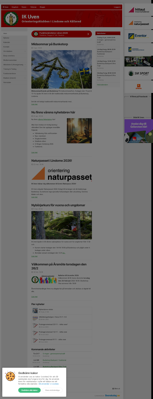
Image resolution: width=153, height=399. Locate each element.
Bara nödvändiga (52, 390)
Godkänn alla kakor (29, 390)
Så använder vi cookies (48, 384)
